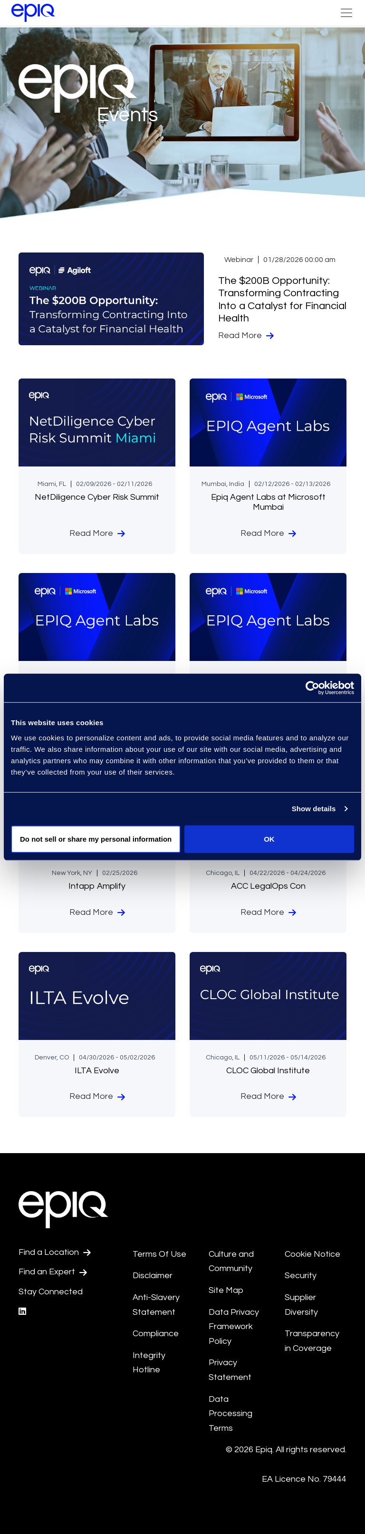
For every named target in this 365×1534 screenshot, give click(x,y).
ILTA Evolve (97, 1070)
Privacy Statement (230, 1370)
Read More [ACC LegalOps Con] (268, 912)
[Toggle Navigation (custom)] (346, 13)
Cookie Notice (312, 1254)
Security (301, 1275)
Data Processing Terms (230, 1414)
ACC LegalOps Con (268, 886)
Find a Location (55, 1252)
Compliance (156, 1333)
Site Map (226, 1290)
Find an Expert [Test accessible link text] (53, 1272)
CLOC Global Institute (268, 1070)
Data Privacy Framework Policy (234, 1327)
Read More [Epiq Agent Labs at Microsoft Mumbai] (268, 533)
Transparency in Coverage (312, 1341)
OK (269, 839)
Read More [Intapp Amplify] (97, 912)
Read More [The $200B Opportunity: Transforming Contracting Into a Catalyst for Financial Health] (246, 335)
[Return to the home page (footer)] (33, 13)
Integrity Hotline (149, 1363)
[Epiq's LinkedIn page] (22, 1311)
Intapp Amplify (96, 886)
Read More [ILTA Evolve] (97, 1096)
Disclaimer (153, 1275)
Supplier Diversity (301, 1305)
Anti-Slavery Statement (156, 1305)
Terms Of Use (159, 1254)
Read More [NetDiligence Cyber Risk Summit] (97, 533)
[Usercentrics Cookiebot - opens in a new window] (312, 688)
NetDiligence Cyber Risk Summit (97, 497)
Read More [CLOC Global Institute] (268, 1096)
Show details (314, 809)
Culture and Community (231, 1261)
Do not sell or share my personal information (96, 839)
